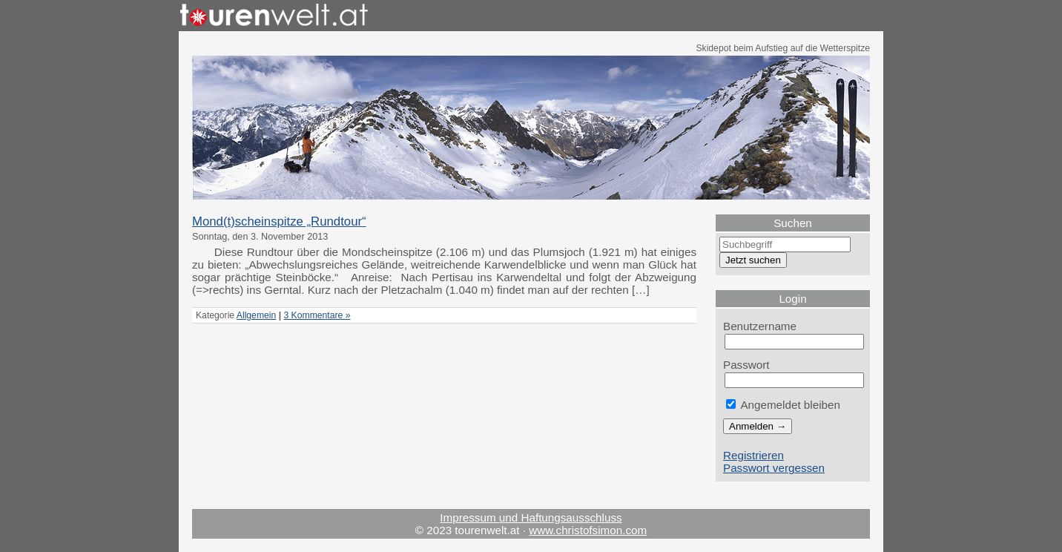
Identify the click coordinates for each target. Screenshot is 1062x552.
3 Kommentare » (316, 315)
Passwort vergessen (774, 467)
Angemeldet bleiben (783, 404)
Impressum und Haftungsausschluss (530, 517)
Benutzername (759, 326)
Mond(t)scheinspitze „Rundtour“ (279, 221)
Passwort (746, 364)
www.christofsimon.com (588, 530)
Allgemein (256, 315)
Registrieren (753, 455)
